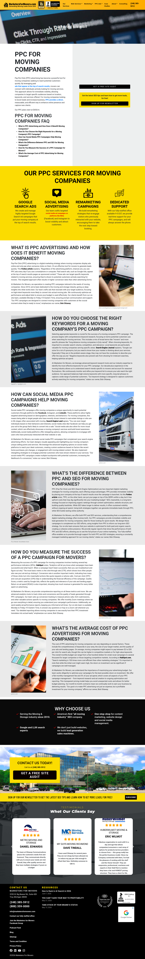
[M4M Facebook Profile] (11, 951)
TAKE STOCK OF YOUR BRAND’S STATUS (60, 905)
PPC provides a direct (54, 100)
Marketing (88, 4)
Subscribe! (131, 797)
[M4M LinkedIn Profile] (15, 951)
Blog (11, 932)
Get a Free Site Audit (72, 26)
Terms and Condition (18, 941)
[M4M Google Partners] (126, 914)
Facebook (42, 413)
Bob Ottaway (65, 303)
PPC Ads (98, 4)
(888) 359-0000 (19, 906)
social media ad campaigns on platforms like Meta (57, 214)
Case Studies (107, 5)
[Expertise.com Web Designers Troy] (105, 901)
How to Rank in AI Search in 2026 (56, 891)
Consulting (123, 4)
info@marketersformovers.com (22, 911)
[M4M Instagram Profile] (24, 951)
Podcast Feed (15, 928)
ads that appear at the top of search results (32, 86)
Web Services (76, 4)
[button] (18, 846)
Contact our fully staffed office (22, 916)
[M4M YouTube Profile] (19, 951)
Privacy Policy (15, 946)
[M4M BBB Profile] (126, 897)
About (114, 4)
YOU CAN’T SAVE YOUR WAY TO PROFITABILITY (63, 898)
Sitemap (13, 937)
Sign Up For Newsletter (105, 103)
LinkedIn (62, 413)
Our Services (66, 5)
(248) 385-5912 (134, 4)
